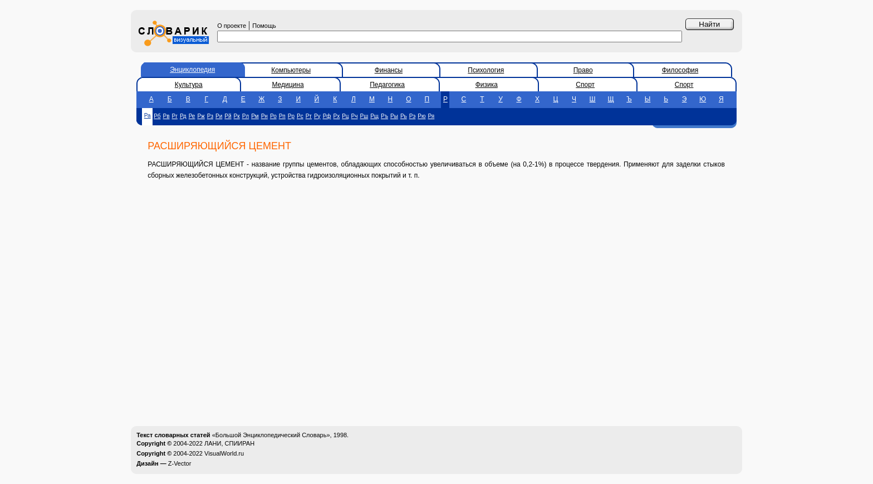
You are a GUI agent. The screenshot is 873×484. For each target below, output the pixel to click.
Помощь (264, 25)
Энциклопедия (192, 70)
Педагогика (387, 85)
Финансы (389, 70)
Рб (157, 116)
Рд (183, 116)
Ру (317, 116)
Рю (421, 116)
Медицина (287, 85)
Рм (255, 116)
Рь (403, 116)
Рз (210, 116)
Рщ (374, 116)
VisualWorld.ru (224, 453)
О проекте (231, 25)
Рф (327, 116)
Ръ (384, 116)
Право (583, 70)
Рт (309, 116)
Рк (237, 116)
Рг (175, 116)
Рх (336, 116)
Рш (364, 116)
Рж (200, 116)
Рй (227, 116)
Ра (147, 116)
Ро (273, 116)
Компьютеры (291, 70)
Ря (431, 116)
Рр (291, 116)
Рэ (412, 116)
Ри (218, 116)
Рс (300, 116)
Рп (282, 116)
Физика (486, 85)
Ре (192, 116)
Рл (245, 116)
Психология (486, 70)
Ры (394, 116)
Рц (345, 116)
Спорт (585, 85)
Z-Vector (180, 463)
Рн (264, 116)
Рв (166, 116)
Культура (189, 85)
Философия (680, 70)
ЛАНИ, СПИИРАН (229, 443)
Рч (354, 116)
